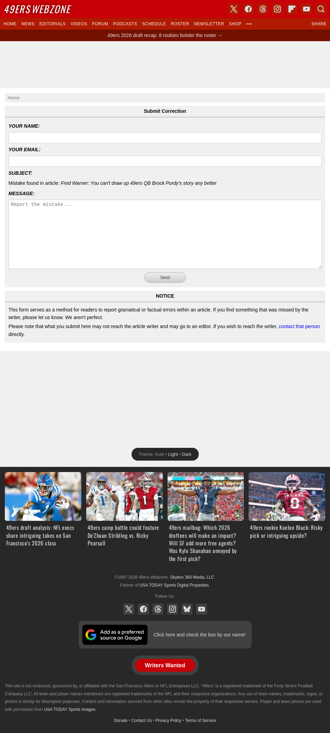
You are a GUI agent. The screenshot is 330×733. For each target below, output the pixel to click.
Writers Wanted (165, 665)
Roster (180, 23)
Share (319, 23)
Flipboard (291, 9)
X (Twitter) (128, 609)
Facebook (143, 609)
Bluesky (187, 609)
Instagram (172, 609)
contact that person (299, 326)
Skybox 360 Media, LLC (192, 577)
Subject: (21, 173)
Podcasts (125, 23)
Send (165, 277)
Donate (120, 720)
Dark (186, 454)
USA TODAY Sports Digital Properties (174, 585)
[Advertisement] (165, 64)
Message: (22, 193)
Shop (235, 23)
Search (321, 9)
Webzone (36, 9)
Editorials (52, 23)
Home (10, 23)
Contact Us (141, 720)
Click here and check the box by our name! (200, 634)
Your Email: (25, 149)
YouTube (201, 609)
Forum (100, 23)
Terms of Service (200, 720)
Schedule (154, 23)
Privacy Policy (168, 720)
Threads (157, 609)
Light (173, 454)
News (28, 23)
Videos (79, 23)
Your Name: (24, 126)
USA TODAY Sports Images (69, 709)
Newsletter (209, 23)
